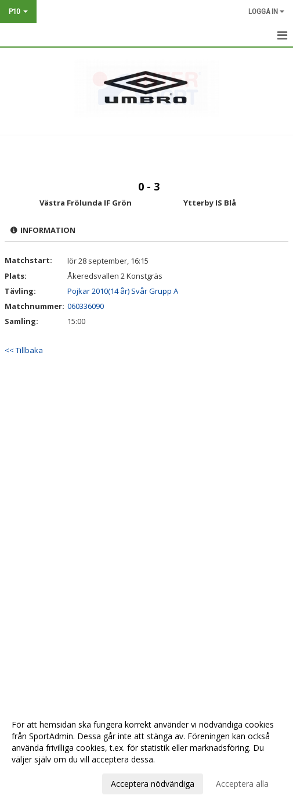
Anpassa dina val (43, 782)
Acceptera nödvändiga (152, 783)
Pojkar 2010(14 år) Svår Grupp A (122, 291)
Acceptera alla (242, 783)
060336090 (85, 306)
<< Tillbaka (24, 350)
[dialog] (146, 753)
